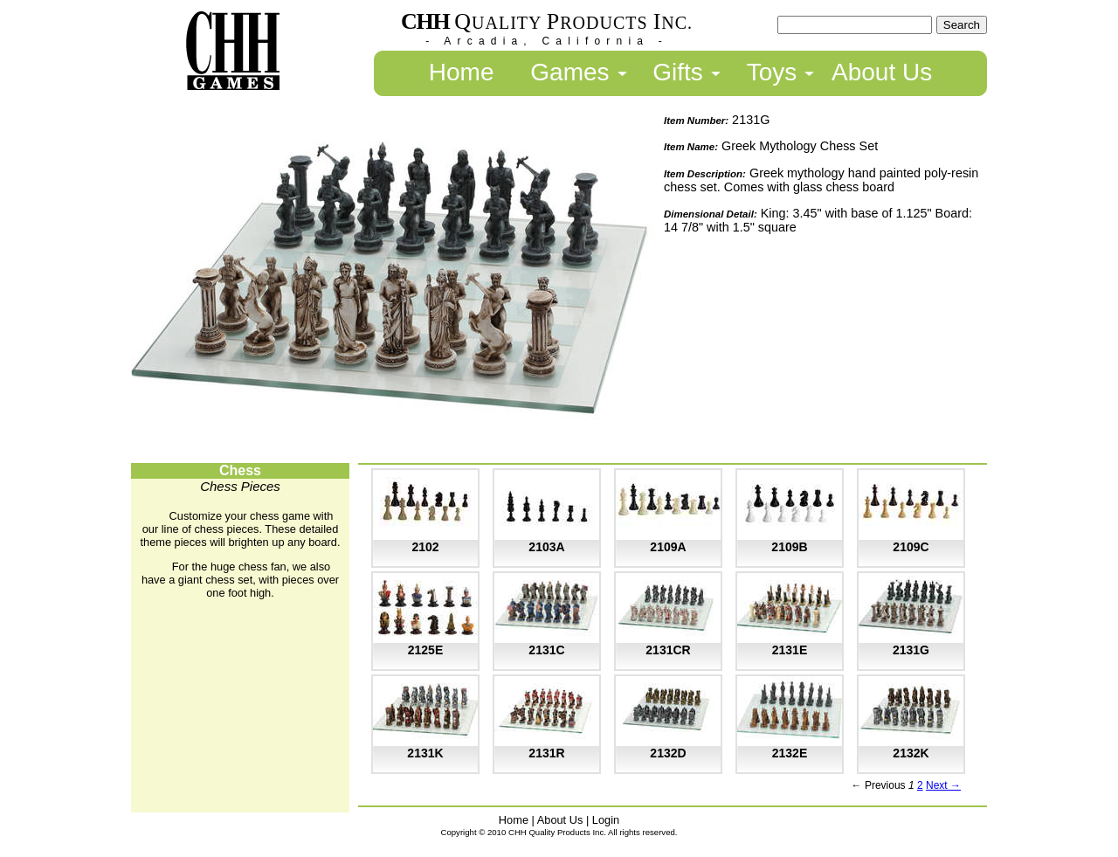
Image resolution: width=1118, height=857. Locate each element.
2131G (911, 650)
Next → (943, 785)
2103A (546, 547)
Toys (772, 72)
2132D (668, 753)
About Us (882, 72)
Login (605, 819)
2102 (424, 547)
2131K (425, 753)
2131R (546, 753)
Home (461, 72)
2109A (668, 547)
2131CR (667, 650)
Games (569, 72)
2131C (546, 650)
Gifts (677, 72)
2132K (910, 753)
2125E (425, 650)
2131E (789, 650)
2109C (910, 547)
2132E (789, 753)
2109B (789, 547)
